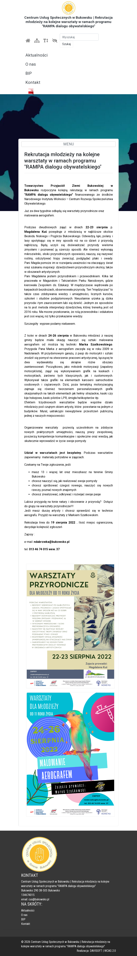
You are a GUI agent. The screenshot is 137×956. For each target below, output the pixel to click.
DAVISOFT (96, 950)
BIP (28, 73)
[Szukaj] (79, 37)
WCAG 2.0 (110, 950)
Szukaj (66, 44)
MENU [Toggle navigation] (68, 144)
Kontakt (32, 82)
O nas (30, 64)
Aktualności (36, 55)
